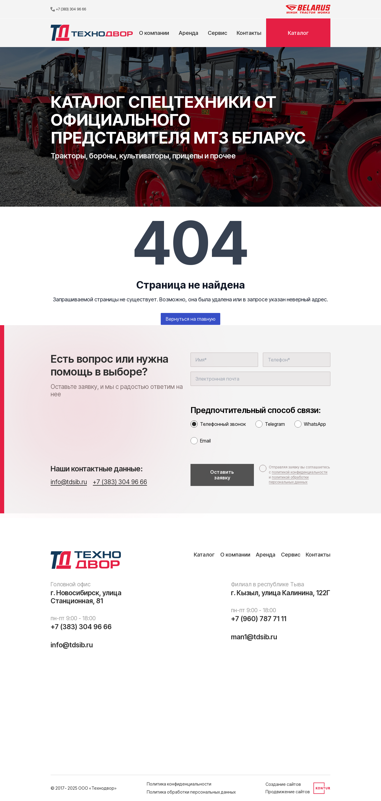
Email (205, 441)
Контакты (249, 32)
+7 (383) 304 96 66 (68, 9)
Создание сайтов (283, 784)
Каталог (298, 32)
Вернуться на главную (191, 319)
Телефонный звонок (223, 424)
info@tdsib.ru (69, 482)
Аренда (188, 32)
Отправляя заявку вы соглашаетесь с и (299, 474)
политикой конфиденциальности (299, 472)
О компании (154, 32)
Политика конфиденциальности (179, 783)
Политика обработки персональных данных (191, 791)
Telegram (275, 424)
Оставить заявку (222, 475)
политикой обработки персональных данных (289, 479)
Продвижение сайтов (288, 791)
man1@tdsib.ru (254, 637)
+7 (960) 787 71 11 (258, 619)
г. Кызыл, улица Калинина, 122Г (280, 593)
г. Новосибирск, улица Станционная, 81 (86, 597)
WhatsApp (315, 424)
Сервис (217, 32)
